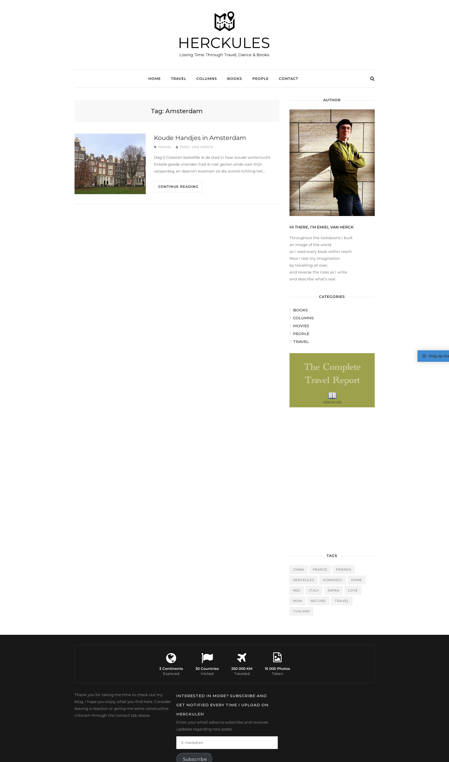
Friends (343, 569)
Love (353, 590)
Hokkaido (332, 580)
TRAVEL (178, 78)
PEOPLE (260, 78)
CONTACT (288, 78)
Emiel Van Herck (196, 147)
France (320, 569)
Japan (333, 590)
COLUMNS (206, 78)
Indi (296, 590)
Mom (297, 601)
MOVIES (301, 325)
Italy (314, 590)
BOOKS (234, 78)
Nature (318, 601)
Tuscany (301, 611)
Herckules (303, 580)
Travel (342, 601)
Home (154, 78)
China (298, 569)
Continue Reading (178, 186)
